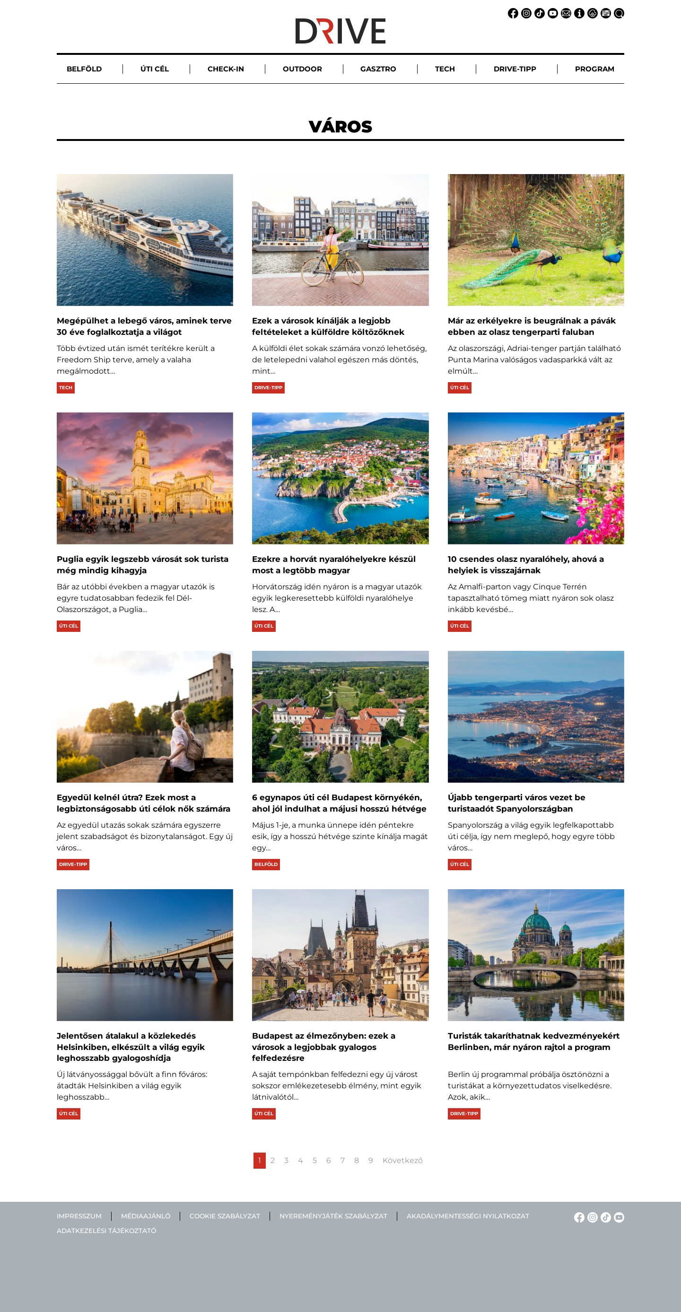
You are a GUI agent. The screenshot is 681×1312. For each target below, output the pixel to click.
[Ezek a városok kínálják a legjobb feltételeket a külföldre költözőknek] (340, 240)
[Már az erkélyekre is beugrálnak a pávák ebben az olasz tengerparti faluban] (536, 240)
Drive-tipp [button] (515, 68)
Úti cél (459, 388)
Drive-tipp (268, 388)
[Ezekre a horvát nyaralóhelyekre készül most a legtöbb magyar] (340, 478)
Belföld (266, 864)
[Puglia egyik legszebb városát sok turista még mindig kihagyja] (145, 478)
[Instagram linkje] (525, 12)
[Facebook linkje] (511, 12)
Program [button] (594, 68)
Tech (65, 388)
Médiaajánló (145, 1216)
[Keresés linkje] (617, 12)
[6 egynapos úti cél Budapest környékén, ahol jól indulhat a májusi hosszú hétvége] (340, 717)
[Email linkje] (564, 12)
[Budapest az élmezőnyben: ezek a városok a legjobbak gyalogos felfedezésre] (340, 955)
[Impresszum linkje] (578, 12)
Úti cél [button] (154, 68)
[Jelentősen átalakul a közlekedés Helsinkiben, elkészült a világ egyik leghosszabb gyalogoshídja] (145, 955)
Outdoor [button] (302, 68)
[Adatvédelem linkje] (591, 12)
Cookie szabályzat (225, 1216)
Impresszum (79, 1216)
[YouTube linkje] (551, 12)
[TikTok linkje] (538, 12)
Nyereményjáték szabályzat (333, 1216)
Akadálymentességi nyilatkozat (468, 1216)
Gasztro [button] (378, 68)
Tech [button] (445, 68)
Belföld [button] (84, 68)
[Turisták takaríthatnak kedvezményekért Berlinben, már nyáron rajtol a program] (536, 955)
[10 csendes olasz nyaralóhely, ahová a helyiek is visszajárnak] (536, 478)
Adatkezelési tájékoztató (106, 1230)
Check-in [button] (226, 68)
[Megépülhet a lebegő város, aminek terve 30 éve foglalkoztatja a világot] (145, 240)
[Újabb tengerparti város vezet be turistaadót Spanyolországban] (536, 717)
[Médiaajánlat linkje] (604, 12)
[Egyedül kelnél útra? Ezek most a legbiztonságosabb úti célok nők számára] (145, 717)
